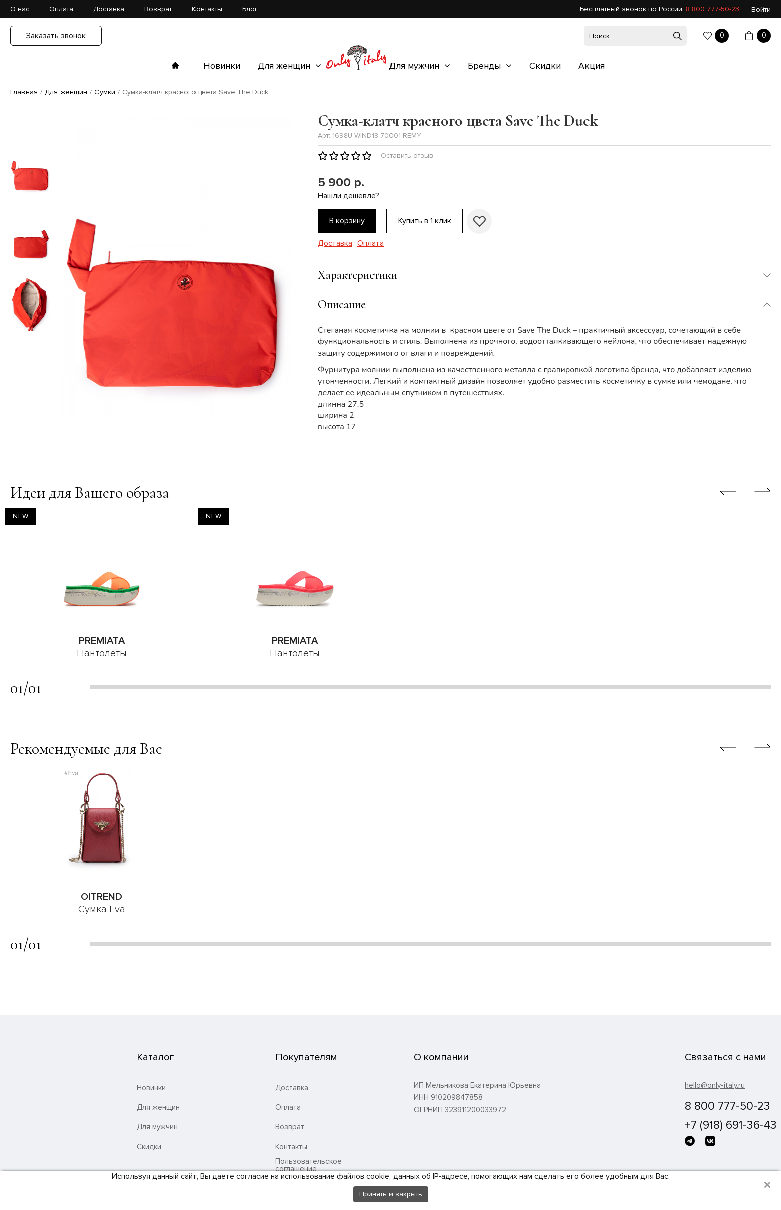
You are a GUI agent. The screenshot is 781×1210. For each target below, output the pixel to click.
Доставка (108, 9)
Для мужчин (415, 65)
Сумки (104, 92)
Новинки (221, 65)
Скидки (545, 65)
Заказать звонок (56, 36)
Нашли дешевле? (348, 196)
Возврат (158, 9)
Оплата (61, 9)
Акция (591, 65)
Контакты (207, 9)
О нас (19, 9)
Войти (761, 9)
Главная (24, 92)
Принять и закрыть (390, 1194)
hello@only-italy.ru (715, 1085)
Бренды (485, 65)
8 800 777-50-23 (712, 9)
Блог (250, 9)
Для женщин (285, 65)
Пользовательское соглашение (308, 1165)
